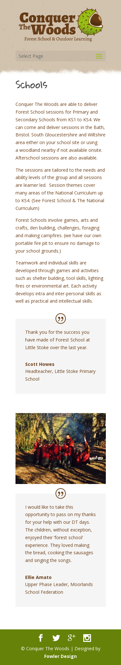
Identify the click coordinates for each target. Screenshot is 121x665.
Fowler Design (60, 656)
